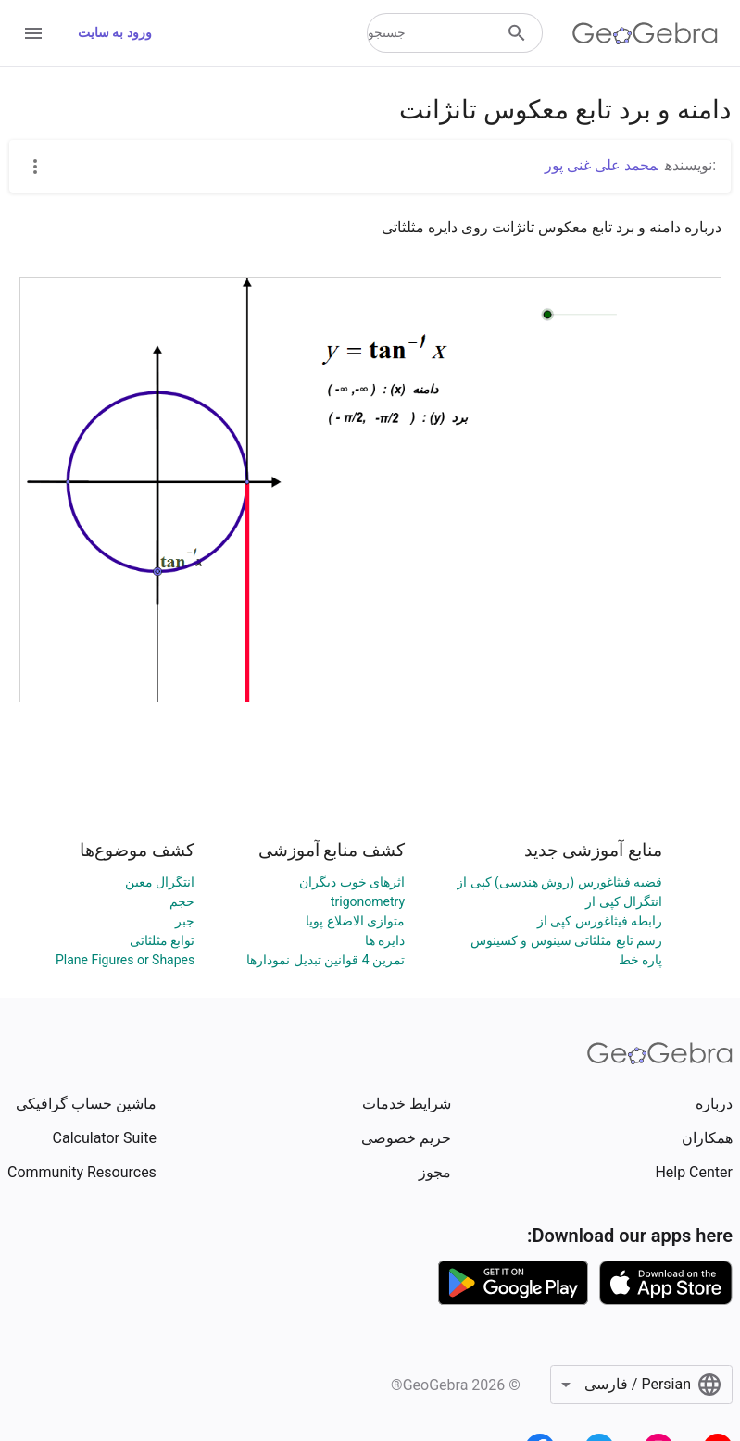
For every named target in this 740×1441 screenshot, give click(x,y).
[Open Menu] (33, 33)
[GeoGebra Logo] (645, 33)
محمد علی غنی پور (601, 165)
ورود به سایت (115, 32)
